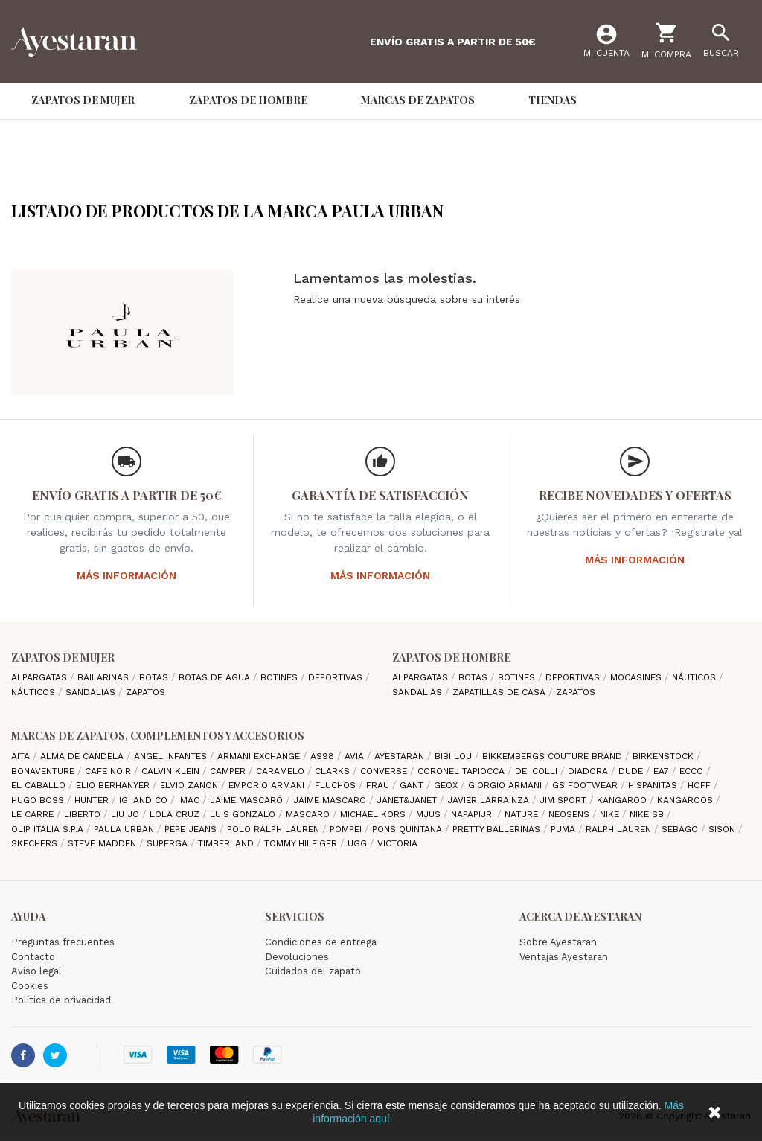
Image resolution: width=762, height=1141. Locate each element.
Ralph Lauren (620, 829)
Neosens (570, 814)
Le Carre (34, 814)
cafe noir (109, 771)
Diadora (589, 771)
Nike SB (648, 814)
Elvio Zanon (190, 785)
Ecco (692, 771)
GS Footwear (586, 785)
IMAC (190, 800)
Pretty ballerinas (497, 829)
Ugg (359, 843)
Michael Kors (374, 814)
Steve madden (103, 843)
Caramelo (281, 771)
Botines (280, 677)
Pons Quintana (408, 829)
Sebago (681, 829)
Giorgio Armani (506, 785)
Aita (22, 756)
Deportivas (336, 677)
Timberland (227, 843)
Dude (632, 771)
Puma (564, 829)
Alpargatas (40, 677)
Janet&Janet (408, 800)
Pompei (347, 829)
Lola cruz (176, 814)
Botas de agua (216, 677)
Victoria (397, 843)
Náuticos (34, 692)
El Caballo (39, 785)
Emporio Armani (267, 785)
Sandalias (91, 692)
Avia (356, 756)
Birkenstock (665, 756)
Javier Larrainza (489, 800)
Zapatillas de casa (500, 692)
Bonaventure (44, 771)
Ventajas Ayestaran (563, 956)
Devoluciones (297, 956)
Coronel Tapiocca (462, 771)
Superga (168, 843)
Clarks (334, 771)
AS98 (323, 756)
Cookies (29, 985)
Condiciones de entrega (321, 941)
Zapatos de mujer (63, 658)
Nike (611, 814)
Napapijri (474, 814)
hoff (701, 785)
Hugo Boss (39, 800)
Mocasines (637, 677)
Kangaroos (686, 800)
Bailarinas (104, 677)
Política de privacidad (61, 1000)
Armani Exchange (260, 756)
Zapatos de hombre (451, 658)
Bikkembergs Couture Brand (553, 756)
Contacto (33, 956)
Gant (413, 785)
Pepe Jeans (192, 829)
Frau (379, 785)
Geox (447, 785)
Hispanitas (654, 785)
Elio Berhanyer (114, 785)
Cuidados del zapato (313, 971)
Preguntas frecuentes (63, 941)
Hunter (93, 800)
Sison (723, 829)
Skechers (35, 843)
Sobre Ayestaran (558, 941)
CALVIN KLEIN (171, 771)
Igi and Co (144, 800)
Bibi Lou (455, 756)
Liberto (83, 814)
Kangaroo (623, 800)
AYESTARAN (400, 756)
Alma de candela (83, 756)
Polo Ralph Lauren (274, 829)
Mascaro (309, 814)
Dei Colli (537, 771)
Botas (155, 677)
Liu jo (126, 814)
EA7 (662, 771)
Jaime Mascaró (248, 800)
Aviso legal (36, 971)
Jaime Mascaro (331, 800)
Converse (385, 771)
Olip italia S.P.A (48, 829)
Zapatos (145, 692)
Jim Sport (564, 800)
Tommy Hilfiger (302, 843)
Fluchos (337, 785)
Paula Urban (125, 829)
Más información (126, 575)
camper (229, 771)
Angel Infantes (172, 756)
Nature (523, 814)
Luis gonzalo (244, 814)
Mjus (430, 814)
